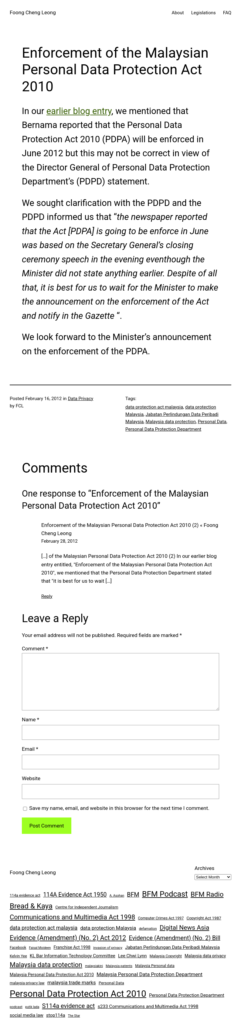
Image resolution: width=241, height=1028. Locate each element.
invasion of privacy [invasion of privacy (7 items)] (107, 947)
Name (30, 719)
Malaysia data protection (171, 421)
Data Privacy (80, 398)
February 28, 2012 (59, 541)
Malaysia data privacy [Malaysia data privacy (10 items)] (205, 955)
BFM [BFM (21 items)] (133, 894)
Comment (35, 648)
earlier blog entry (78, 111)
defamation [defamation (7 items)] (148, 928)
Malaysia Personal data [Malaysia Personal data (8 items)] (155, 965)
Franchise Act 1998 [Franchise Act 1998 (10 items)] (72, 947)
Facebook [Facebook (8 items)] (18, 947)
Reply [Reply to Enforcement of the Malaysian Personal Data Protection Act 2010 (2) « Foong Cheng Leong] (47, 596)
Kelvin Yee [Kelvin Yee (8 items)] (18, 956)
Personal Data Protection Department (163, 429)
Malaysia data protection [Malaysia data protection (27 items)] (46, 965)
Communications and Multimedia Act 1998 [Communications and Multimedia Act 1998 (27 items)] (72, 917)
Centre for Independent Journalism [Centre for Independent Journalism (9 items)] (86, 907)
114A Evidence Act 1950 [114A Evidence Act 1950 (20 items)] (75, 894)
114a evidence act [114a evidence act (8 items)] (25, 895)
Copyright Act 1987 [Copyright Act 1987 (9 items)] (203, 918)
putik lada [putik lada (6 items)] (32, 1007)
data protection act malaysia (154, 407)
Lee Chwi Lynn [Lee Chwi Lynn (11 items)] (132, 956)
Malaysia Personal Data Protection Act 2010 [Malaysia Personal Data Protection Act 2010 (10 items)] (52, 974)
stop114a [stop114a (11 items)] (55, 1015)
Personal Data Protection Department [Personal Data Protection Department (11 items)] (186, 995)
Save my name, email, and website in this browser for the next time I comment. (119, 808)
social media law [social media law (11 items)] (26, 1015)
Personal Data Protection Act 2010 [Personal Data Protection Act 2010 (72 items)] (78, 994)
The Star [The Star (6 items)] (74, 1016)
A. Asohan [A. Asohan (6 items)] (117, 896)
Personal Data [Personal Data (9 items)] (111, 983)
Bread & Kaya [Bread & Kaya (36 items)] (31, 906)
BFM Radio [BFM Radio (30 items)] (207, 894)
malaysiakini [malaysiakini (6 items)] (94, 966)
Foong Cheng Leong (33, 12)
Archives (204, 868)
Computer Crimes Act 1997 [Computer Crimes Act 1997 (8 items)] (161, 918)
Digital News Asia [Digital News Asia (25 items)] (184, 927)
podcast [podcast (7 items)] (16, 1007)
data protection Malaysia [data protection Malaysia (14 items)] (108, 928)
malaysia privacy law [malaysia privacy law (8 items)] (27, 983)
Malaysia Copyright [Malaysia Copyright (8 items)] (166, 956)
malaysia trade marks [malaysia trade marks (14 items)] (71, 982)
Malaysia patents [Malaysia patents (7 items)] (119, 966)
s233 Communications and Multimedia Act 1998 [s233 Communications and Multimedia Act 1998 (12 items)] (148, 1006)
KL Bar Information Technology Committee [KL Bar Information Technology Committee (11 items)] (72, 956)
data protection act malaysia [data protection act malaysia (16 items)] (43, 928)
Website (31, 778)
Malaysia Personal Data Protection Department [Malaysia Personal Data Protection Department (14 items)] (149, 974)
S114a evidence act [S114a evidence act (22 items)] (68, 1005)
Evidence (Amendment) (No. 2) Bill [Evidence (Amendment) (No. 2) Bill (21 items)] (174, 938)
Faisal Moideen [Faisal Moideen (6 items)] (40, 948)
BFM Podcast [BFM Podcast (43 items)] (165, 894)
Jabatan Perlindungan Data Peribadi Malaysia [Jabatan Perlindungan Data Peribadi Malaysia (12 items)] (172, 947)
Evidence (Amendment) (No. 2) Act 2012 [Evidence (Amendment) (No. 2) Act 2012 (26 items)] (68, 938)
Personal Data (212, 421)
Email (30, 749)
